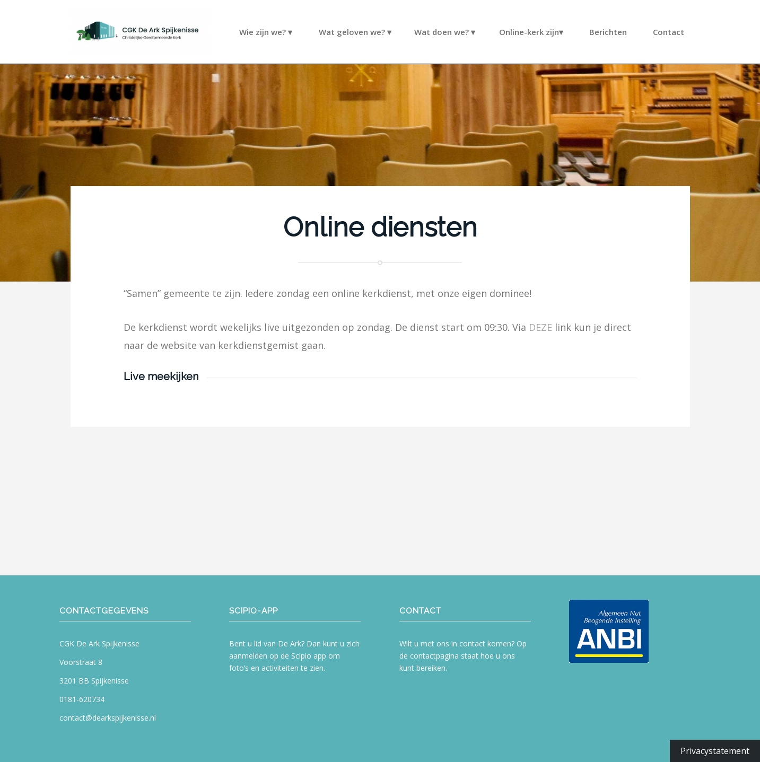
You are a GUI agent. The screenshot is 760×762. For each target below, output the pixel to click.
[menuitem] (272, 74)
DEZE (540, 327)
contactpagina (434, 656)
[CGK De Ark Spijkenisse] (140, 32)
